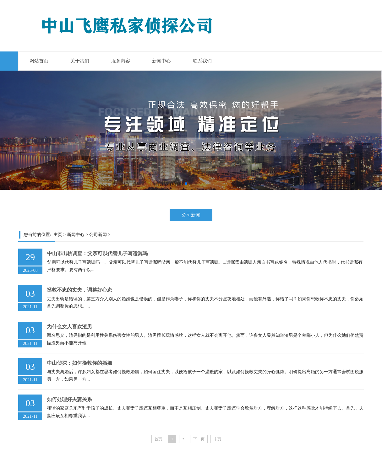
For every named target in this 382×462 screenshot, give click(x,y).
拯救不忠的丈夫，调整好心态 (79, 290)
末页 (217, 439)
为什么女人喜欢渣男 (69, 326)
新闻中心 (161, 60)
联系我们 (202, 60)
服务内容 (120, 60)
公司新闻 (191, 215)
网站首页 (39, 60)
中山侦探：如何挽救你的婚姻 (79, 363)
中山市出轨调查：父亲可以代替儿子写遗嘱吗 (97, 253)
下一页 (199, 439)
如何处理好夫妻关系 (69, 399)
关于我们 (79, 60)
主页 (57, 234)
